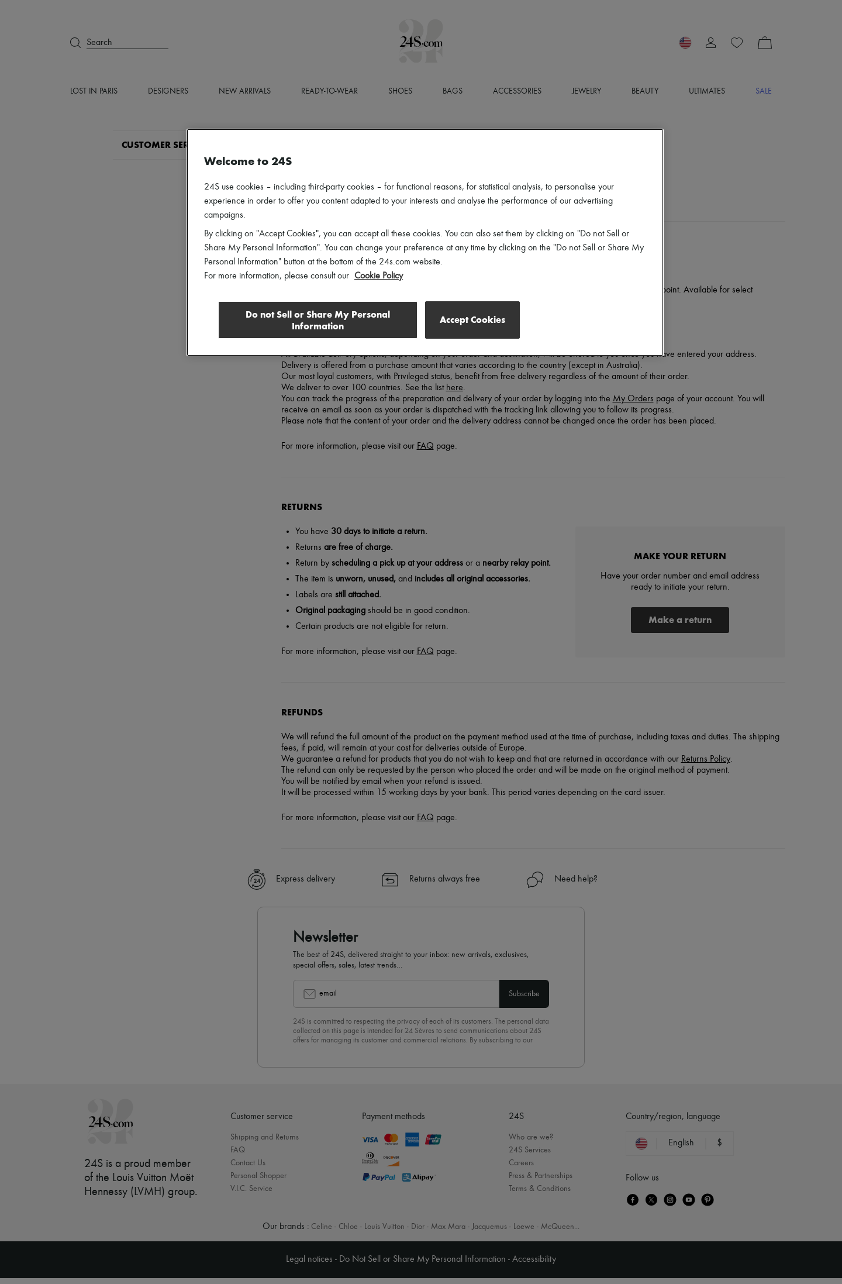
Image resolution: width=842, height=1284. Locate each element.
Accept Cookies (472, 319)
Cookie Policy (378, 276)
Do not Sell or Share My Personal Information (316, 320)
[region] (425, 243)
